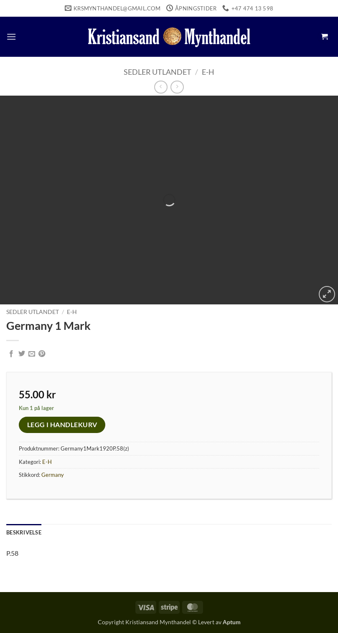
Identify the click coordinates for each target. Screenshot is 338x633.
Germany (52, 474)
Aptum (232, 621)
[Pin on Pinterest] (41, 354)
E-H (208, 71)
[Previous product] (176, 87)
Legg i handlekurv (62, 424)
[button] (11, 36)
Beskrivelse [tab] (23, 532)
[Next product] (160, 87)
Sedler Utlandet (157, 71)
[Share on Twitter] (21, 354)
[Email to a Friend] (31, 354)
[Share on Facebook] (11, 354)
